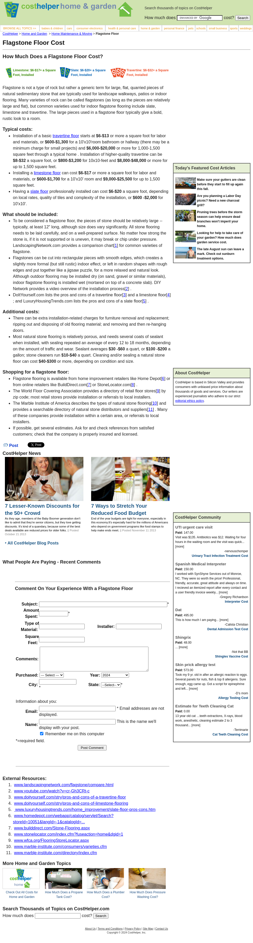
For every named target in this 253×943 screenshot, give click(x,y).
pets (190, 28)
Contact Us (161, 933)
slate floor (39, 191)
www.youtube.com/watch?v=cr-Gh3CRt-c (52, 795)
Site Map (148, 933)
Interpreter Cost (236, 601)
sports (234, 28)
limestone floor (47, 173)
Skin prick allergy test (195, 664)
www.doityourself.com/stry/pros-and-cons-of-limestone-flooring (71, 808)
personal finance (174, 28)
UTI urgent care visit (193, 527)
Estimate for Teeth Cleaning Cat (204, 706)
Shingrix (183, 637)
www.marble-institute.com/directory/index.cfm (55, 857)
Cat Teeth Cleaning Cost (230, 734)
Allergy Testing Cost (233, 698)
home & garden (150, 28)
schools (200, 28)
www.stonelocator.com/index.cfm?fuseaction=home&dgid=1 (68, 839)
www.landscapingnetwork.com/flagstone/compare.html (64, 789)
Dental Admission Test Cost (227, 629)
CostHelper (10, 34)
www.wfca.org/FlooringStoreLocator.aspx (51, 845)
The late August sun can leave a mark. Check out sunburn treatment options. (220, 253)
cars (69, 28)
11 (150, 409)
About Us (90, 933)
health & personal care (122, 28)
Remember (53, 738)
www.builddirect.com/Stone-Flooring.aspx (52, 832)
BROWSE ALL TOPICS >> (19, 28)
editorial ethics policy (189, 401)
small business (218, 28)
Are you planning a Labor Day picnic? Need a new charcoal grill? (219, 200)
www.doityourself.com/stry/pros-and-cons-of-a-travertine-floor (70, 802)
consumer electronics (89, 28)
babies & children (52, 28)
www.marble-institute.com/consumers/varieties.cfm (60, 851)
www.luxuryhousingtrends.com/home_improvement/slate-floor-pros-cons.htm (85, 814)
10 (154, 403)
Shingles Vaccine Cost (231, 656)
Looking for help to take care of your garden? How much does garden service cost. (220, 237)
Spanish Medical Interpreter (200, 564)
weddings (245, 28)
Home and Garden (34, 34)
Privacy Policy (133, 933)
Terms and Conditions (110, 933)
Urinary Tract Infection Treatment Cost (220, 556)
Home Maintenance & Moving (72, 34)
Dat (178, 610)
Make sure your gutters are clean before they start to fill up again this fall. (221, 184)
